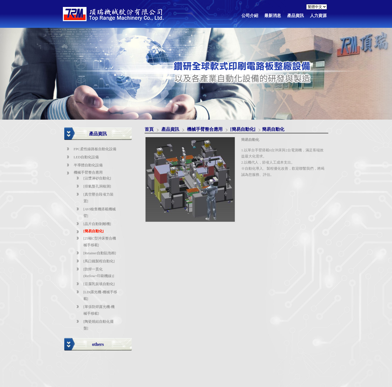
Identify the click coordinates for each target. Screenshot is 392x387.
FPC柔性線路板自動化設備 (95, 149)
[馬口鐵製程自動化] (99, 261)
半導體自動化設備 (88, 165)
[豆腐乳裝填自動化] (99, 284)
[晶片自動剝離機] (97, 224)
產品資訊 (170, 129)
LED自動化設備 (86, 157)
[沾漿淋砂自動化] (97, 178)
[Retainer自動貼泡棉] (99, 253)
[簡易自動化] (93, 231)
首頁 (149, 129)
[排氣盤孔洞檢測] (97, 186)
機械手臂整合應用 (88, 172)
